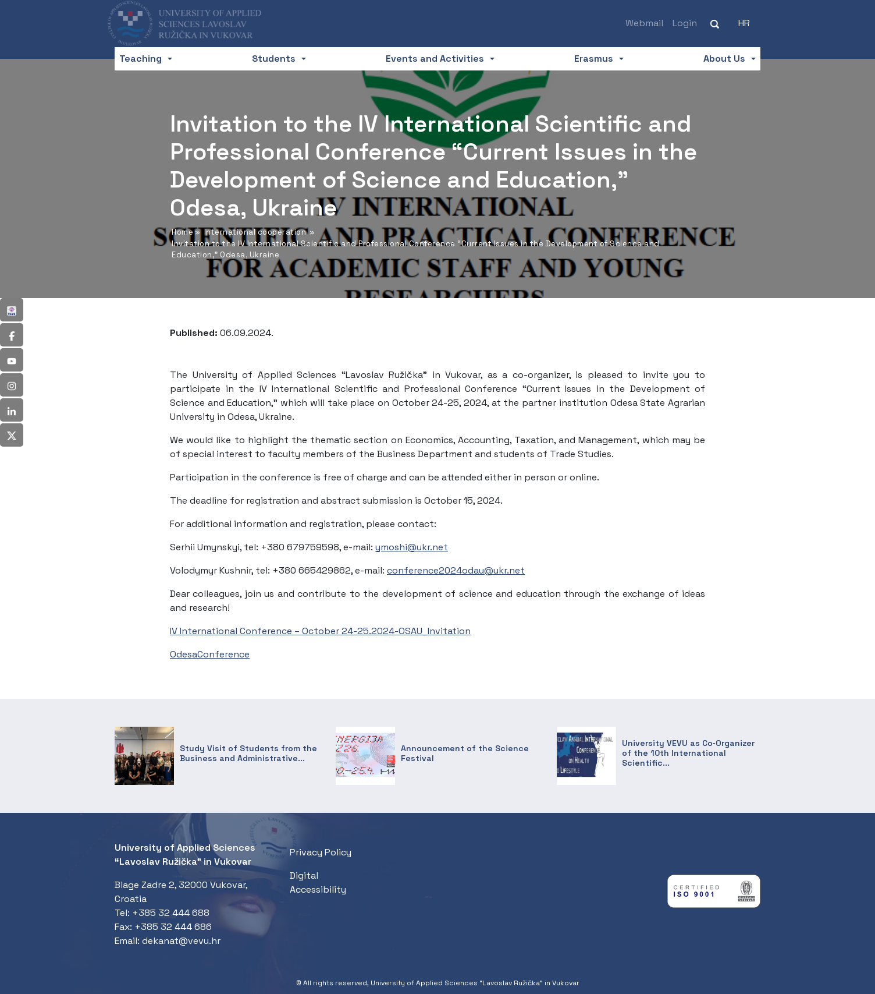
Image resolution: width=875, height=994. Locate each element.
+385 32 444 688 (170, 913)
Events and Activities (435, 58)
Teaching (140, 58)
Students (274, 58)
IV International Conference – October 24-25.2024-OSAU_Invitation (320, 631)
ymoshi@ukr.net (411, 547)
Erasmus (593, 58)
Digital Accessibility (318, 882)
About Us (724, 58)
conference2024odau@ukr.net (456, 570)
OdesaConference (210, 654)
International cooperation (255, 232)
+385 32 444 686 (173, 927)
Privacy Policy (320, 852)
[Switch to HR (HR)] (744, 23)
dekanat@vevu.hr (181, 941)
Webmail (644, 23)
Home (182, 232)
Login (685, 23)
